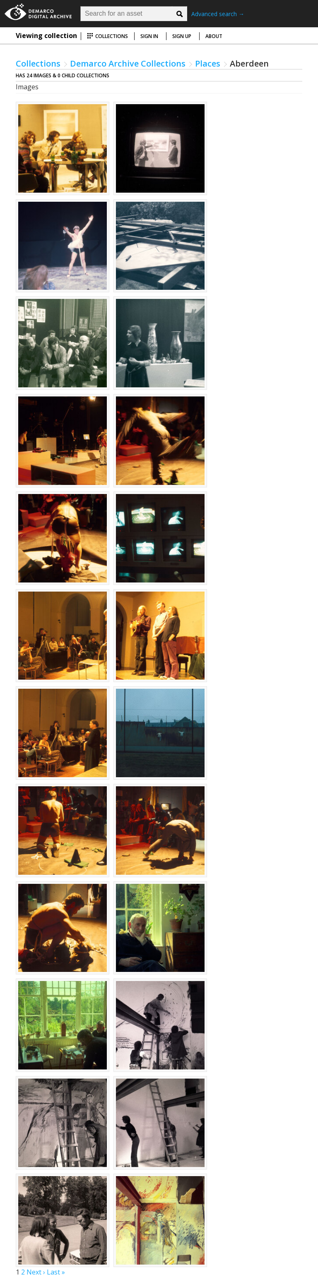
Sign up (181, 36)
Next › (35, 1272)
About (213, 36)
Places (207, 63)
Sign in (149, 36)
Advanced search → (217, 14)
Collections (107, 36)
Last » (56, 1272)
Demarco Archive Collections (128, 63)
